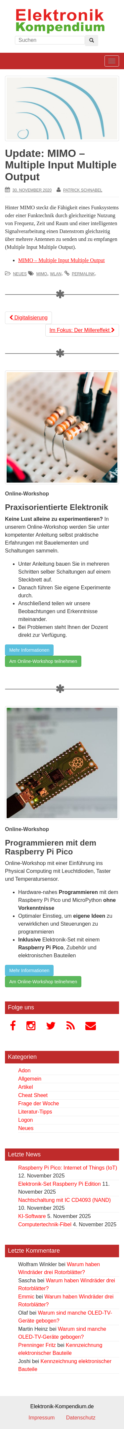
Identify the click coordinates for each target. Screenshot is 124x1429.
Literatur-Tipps (35, 1112)
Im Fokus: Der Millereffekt (82, 330)
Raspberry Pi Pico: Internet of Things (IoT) (67, 1168)
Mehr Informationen (29, 650)
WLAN (56, 274)
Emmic (26, 1296)
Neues (19, 274)
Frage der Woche (38, 1103)
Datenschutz (81, 1417)
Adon (24, 1070)
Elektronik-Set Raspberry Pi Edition (59, 1184)
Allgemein (29, 1079)
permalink (83, 274)
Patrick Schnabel (82, 190)
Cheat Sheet (33, 1095)
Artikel (25, 1087)
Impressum (41, 1417)
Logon (25, 1120)
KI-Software (32, 1216)
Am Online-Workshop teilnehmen (43, 661)
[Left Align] (91, 40)
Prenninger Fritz (37, 1345)
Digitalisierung (28, 317)
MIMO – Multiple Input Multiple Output (61, 260)
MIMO (41, 274)
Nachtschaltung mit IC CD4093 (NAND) (64, 1200)
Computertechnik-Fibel (44, 1224)
